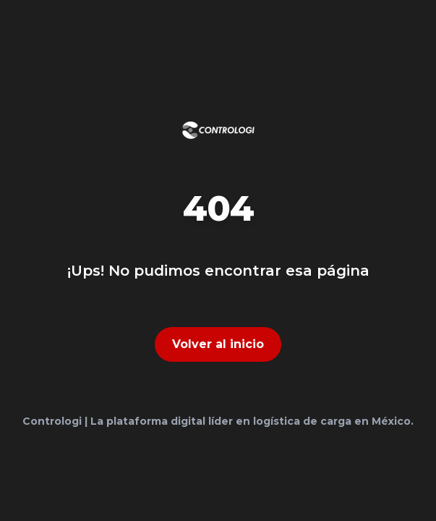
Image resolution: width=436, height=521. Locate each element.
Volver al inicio (218, 344)
